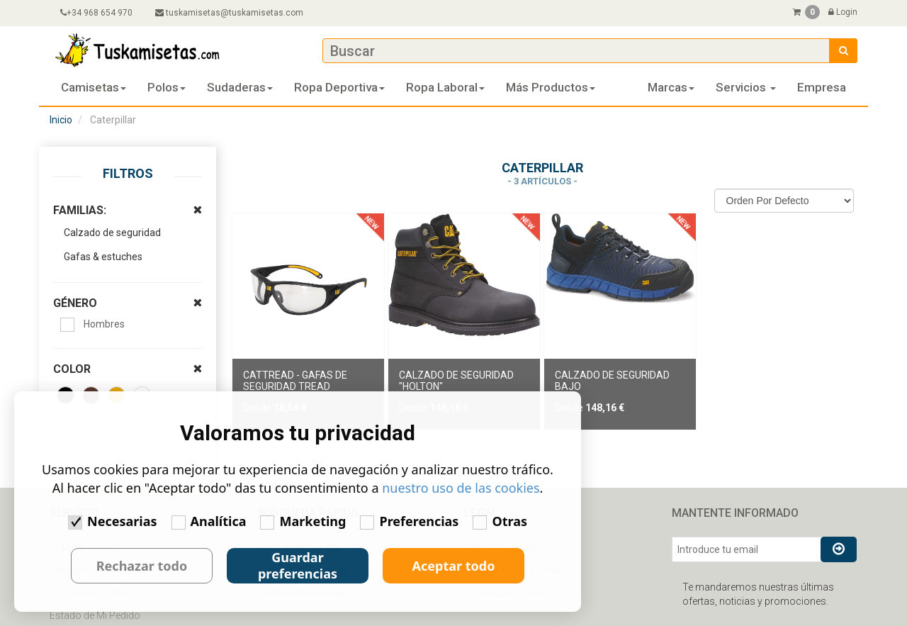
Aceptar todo (453, 565)
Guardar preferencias (297, 565)
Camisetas (93, 87)
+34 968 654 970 (96, 13)
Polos (166, 87)
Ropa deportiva (339, 87)
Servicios (746, 87)
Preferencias (409, 521)
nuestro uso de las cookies (461, 488)
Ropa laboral (445, 87)
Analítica (209, 521)
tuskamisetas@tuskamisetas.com (229, 13)
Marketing (303, 521)
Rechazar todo (141, 565)
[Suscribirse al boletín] (839, 549)
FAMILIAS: (133, 192)
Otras (500, 521)
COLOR (133, 351)
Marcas (671, 87)
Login (842, 12)
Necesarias (112, 521)
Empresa (821, 87)
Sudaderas (240, 87)
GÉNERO (133, 285)
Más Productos (550, 87)
